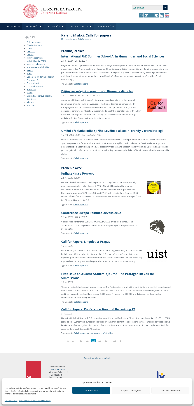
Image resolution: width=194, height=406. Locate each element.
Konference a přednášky (38, 67)
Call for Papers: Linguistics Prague (85, 241)
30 (114, 340)
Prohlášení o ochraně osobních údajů (35, 400)
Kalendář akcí (70, 39)
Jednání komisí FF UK (36, 61)
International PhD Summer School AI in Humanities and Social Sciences (112, 56)
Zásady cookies (11, 400)
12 (81, 340)
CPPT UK (31, 51)
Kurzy (29, 73)
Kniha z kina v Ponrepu (78, 173)
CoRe (29, 48)
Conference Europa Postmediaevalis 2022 (91, 213)
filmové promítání (35, 57)
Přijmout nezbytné (131, 390)
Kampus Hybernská (36, 64)
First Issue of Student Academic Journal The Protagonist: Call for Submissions (107, 276)
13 (87, 340)
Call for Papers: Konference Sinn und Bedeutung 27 (98, 309)
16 (106, 340)
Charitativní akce (34, 45)
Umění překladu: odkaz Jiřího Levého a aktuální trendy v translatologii (112, 131)
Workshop (31, 105)
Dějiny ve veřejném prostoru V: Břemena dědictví (97, 91)
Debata (30, 54)
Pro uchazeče (33, 80)
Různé (29, 92)
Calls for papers (34, 42)
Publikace (31, 89)
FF (62, 39)
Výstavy (30, 102)
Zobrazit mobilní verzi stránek (97, 358)
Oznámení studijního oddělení (40, 76)
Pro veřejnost (33, 83)
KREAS (30, 70)
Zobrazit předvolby (170, 390)
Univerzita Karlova (57, 369)
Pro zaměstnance (35, 86)
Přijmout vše (91, 390)
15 (99, 340)
